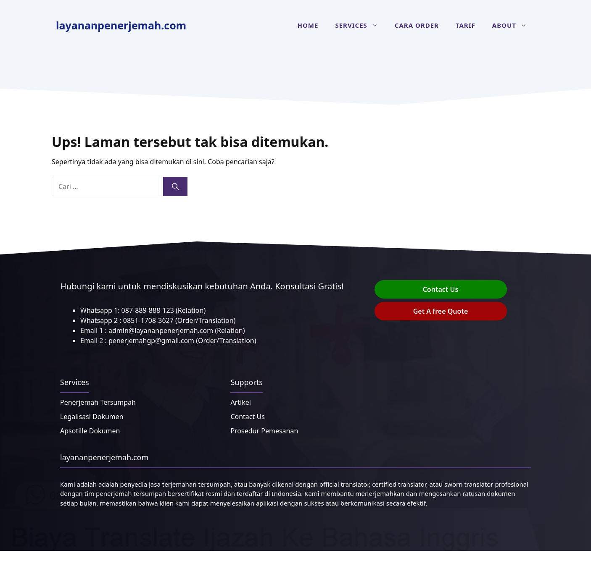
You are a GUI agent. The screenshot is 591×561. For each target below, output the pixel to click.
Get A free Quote (440, 311)
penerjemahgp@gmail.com (151, 340)
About (513, 25)
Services (360, 25)
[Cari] (175, 186)
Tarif (465, 25)
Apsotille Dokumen (90, 430)
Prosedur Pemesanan (264, 430)
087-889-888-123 (147, 310)
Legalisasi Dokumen (92, 416)
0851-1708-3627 (148, 320)
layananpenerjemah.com (121, 25)
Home (308, 25)
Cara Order (417, 25)
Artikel (240, 402)
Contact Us (441, 289)
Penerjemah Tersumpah (98, 402)
